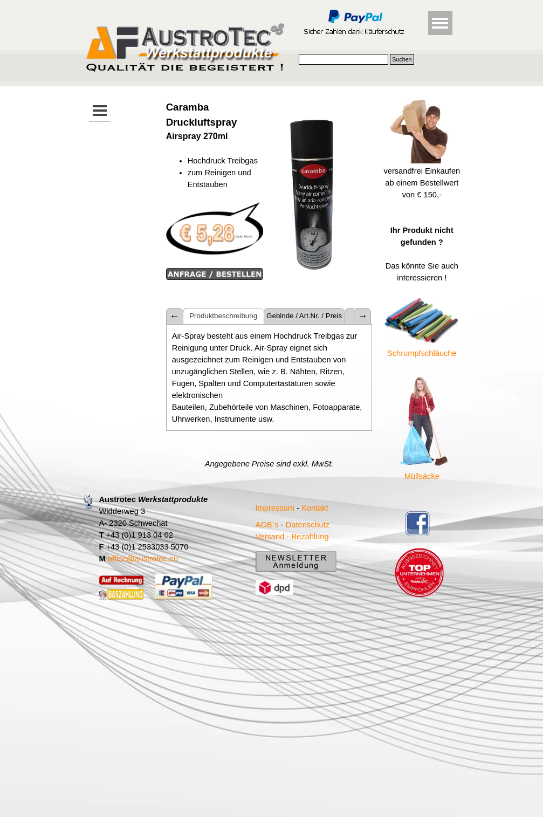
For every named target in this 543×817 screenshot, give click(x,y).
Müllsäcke (421, 476)
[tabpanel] (214, 191)
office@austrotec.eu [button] (143, 558)
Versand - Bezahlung (292, 536)
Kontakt (314, 508)
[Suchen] (344, 59)
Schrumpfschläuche (422, 353)
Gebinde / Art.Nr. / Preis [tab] (304, 316)
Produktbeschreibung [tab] (223, 316)
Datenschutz (307, 524)
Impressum (275, 508)
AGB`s (267, 524)
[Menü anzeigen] (440, 23)
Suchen (401, 59)
